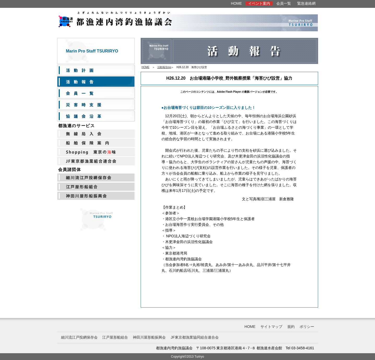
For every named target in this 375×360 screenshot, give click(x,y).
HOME (236, 3)
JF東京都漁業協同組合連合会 (195, 337)
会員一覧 (283, 3)
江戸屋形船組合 (115, 337)
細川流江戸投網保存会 (79, 337)
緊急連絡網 (306, 3)
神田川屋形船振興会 (149, 337)
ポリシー (307, 326)
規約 (291, 326)
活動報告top (164, 67)
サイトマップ (271, 326)
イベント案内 (259, 3)
